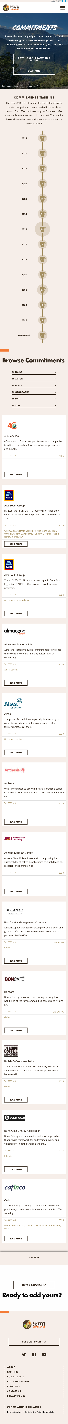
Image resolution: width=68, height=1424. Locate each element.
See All (34, 1257)
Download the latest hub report (34, 59)
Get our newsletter (34, 1341)
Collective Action (18, 1381)
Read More (15, 474)
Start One (34, 70)
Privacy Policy (16, 1396)
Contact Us (14, 1391)
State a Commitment (34, 1285)
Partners (12, 1371)
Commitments (15, 1376)
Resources (13, 1386)
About (11, 1367)
